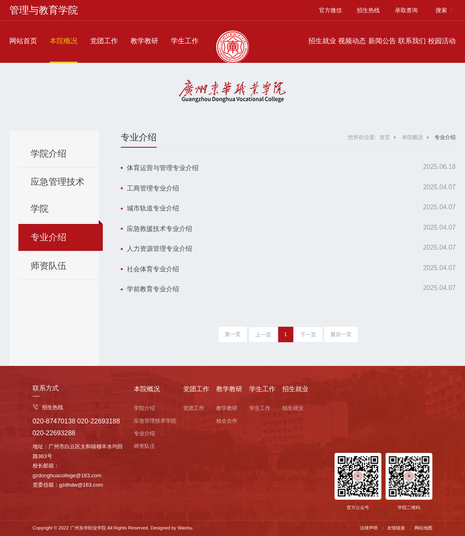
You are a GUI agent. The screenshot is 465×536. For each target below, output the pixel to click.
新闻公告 (382, 41)
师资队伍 (48, 266)
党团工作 (104, 41)
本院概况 (64, 41)
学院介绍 (48, 153)
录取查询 (406, 10)
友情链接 (396, 527)
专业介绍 (48, 237)
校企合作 (226, 421)
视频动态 (352, 41)
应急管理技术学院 (57, 195)
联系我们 (412, 41)
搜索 (441, 10)
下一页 (308, 335)
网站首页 (23, 41)
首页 (384, 137)
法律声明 (369, 527)
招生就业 (322, 41)
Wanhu (184, 527)
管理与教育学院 (43, 10)
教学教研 (144, 41)
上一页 (263, 335)
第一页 (233, 334)
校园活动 (442, 41)
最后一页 (341, 334)
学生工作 (185, 41)
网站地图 (423, 527)
